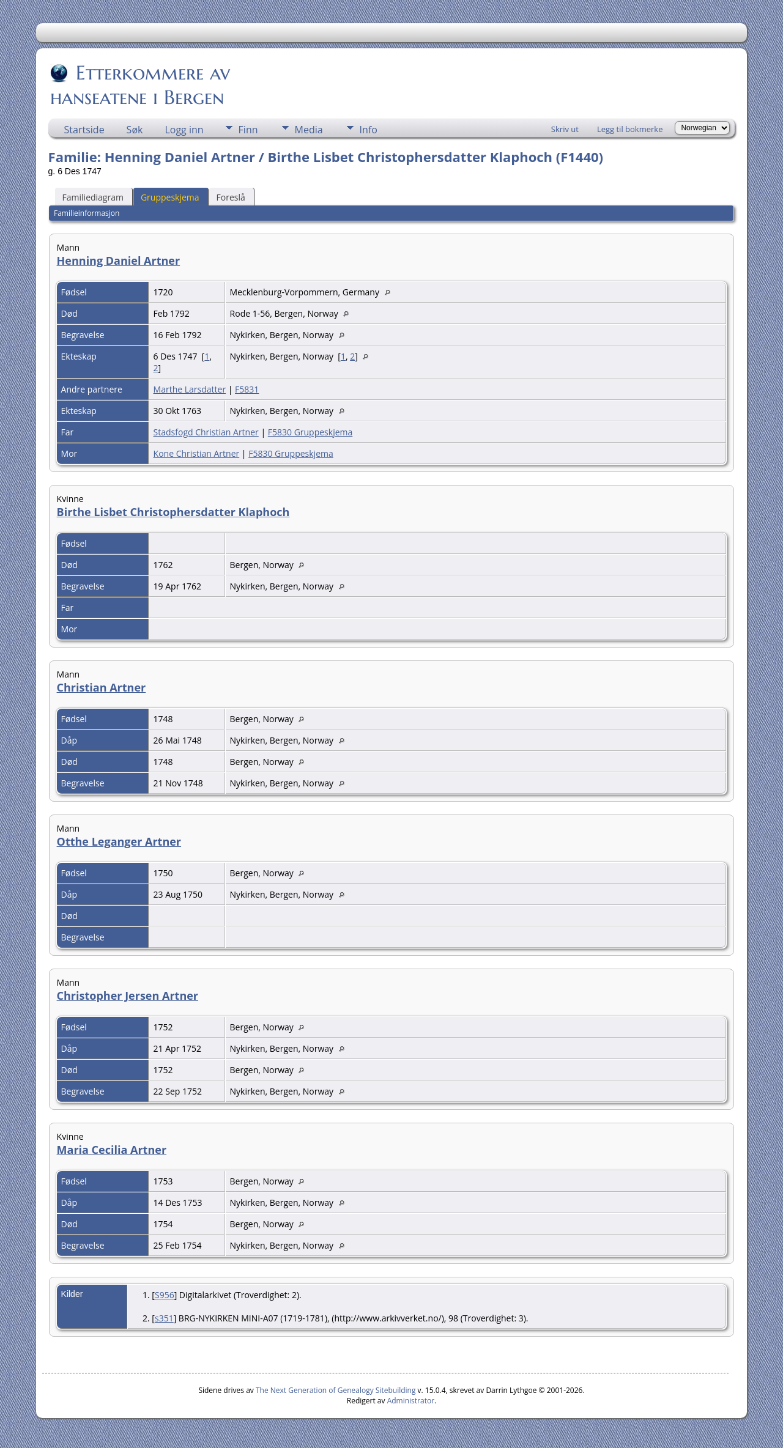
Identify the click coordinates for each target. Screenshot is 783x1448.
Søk (135, 129)
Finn (248, 129)
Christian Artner (101, 687)
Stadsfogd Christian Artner (206, 432)
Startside (84, 129)
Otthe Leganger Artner (119, 841)
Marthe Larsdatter (190, 389)
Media (309, 129)
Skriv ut (565, 129)
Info (368, 129)
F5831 (247, 389)
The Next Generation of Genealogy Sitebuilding (336, 1390)
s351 (164, 1318)
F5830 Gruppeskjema (310, 432)
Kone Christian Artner (197, 453)
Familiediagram (93, 197)
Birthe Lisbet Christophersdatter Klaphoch (173, 511)
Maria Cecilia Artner (112, 1149)
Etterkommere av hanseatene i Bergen (140, 85)
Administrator (410, 1400)
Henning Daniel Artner (118, 260)
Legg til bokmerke (630, 129)
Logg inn (184, 129)
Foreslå (231, 197)
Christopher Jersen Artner (127, 995)
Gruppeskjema (170, 197)
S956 (164, 1295)
